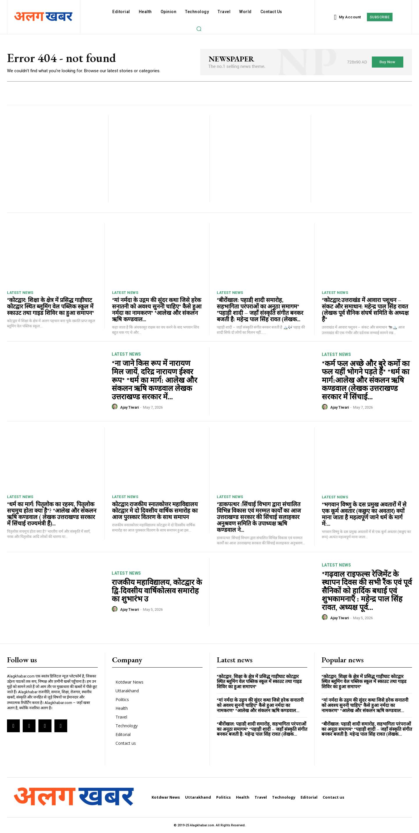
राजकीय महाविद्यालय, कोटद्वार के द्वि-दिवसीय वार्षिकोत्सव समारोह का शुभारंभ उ (157, 590)
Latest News (20, 292)
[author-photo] (115, 407)
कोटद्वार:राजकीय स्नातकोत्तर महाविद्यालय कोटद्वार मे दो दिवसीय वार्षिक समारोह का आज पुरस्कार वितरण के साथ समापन (155, 510)
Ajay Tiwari (129, 407)
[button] (198, 28)
